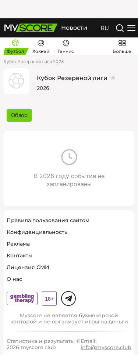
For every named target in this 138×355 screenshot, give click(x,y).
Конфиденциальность (37, 232)
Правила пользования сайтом (48, 220)
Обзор (19, 115)
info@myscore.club (106, 347)
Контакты (19, 255)
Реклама (18, 243)
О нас (14, 279)
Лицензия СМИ (28, 267)
